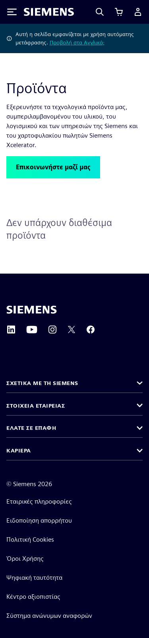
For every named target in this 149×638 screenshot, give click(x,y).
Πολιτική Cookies (30, 539)
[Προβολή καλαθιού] (119, 12)
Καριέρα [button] (18, 450)
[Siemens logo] (49, 12)
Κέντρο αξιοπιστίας (33, 596)
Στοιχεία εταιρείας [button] (35, 405)
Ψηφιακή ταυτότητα (34, 577)
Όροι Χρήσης (25, 558)
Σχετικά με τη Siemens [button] (42, 383)
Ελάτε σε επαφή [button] (31, 428)
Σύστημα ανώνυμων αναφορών (49, 615)
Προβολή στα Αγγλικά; (77, 42)
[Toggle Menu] (11, 11)
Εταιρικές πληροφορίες (39, 501)
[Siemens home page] (31, 310)
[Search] (100, 12)
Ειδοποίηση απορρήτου (39, 520)
